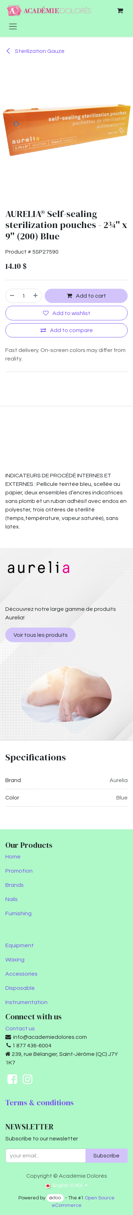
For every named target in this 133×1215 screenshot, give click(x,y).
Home (13, 856)
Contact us (20, 1028)
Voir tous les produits (40, 635)
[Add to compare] (66, 330)
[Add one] (36, 296)
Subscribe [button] (106, 1156)
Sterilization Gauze (35, 51)
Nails (11, 899)
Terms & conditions (39, 1102)
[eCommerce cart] (120, 10)
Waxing (14, 959)
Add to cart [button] (86, 296)
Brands (14, 885)
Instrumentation (26, 1002)
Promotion (19, 871)
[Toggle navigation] (13, 26)
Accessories (21, 974)
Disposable (20, 988)
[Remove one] (12, 296)
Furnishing (18, 913)
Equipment (19, 945)
